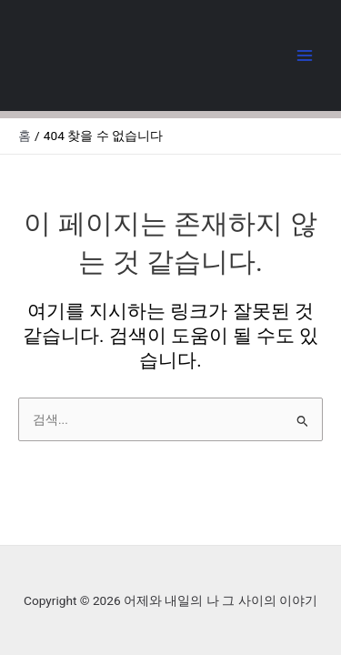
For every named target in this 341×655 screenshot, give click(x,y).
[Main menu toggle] (305, 56)
